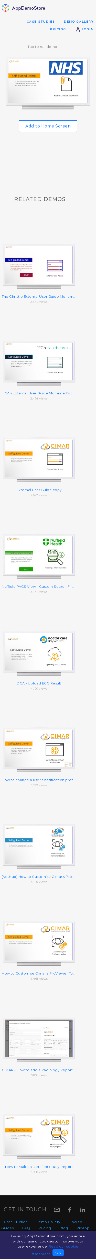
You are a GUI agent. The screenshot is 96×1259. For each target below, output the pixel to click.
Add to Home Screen (48, 126)
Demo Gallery (79, 21)
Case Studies (41, 21)
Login (84, 29)
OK (58, 1253)
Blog (64, 1228)
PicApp (83, 1228)
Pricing (58, 29)
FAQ (26, 1228)
